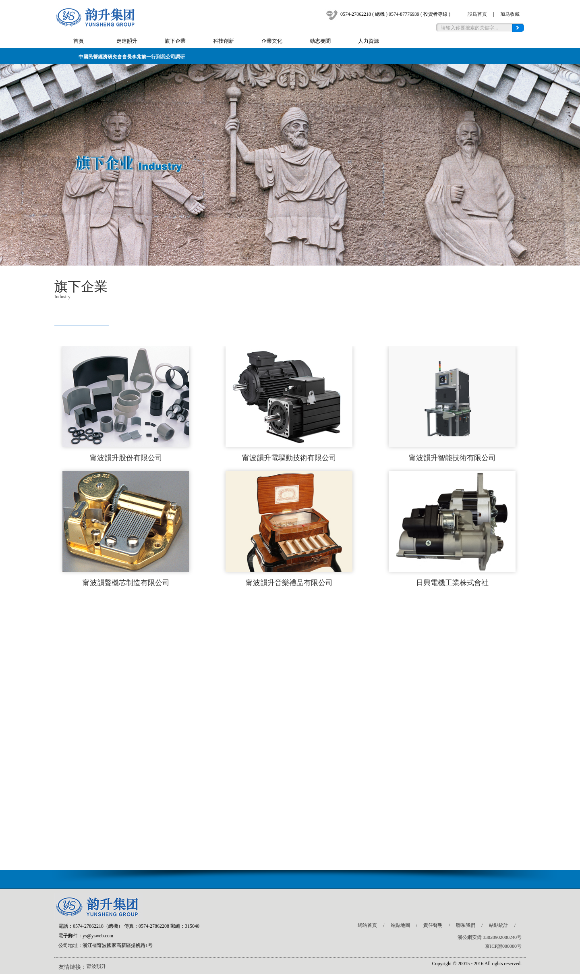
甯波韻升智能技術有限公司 (452, 458)
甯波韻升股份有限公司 (126, 458)
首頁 (78, 41)
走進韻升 (126, 41)
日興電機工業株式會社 (452, 583)
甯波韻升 (96, 966)
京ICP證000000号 (503, 946)
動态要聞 (320, 41)
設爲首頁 (477, 14)
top (509, 877)
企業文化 (271, 41)
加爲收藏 (510, 14)
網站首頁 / (374, 925)
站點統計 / (505, 925)
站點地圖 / (407, 925)
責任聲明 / (439, 925)
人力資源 (368, 41)
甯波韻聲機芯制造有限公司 (126, 583)
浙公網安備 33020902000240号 (490, 937)
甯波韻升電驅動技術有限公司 (289, 458)
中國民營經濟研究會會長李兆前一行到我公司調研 (132, 57)
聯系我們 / (472, 925)
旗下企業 (175, 41)
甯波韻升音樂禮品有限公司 (289, 583)
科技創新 (223, 41)
